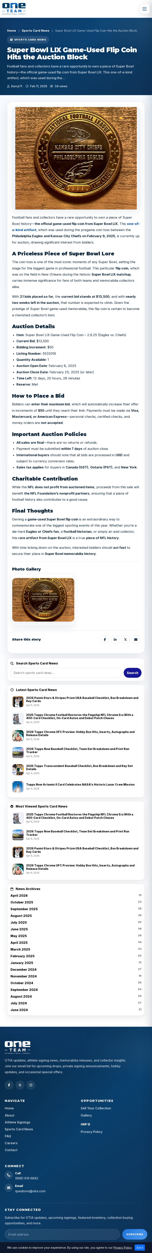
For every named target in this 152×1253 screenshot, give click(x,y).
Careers (11, 1143)
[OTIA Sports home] (17, 1047)
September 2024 (24, 990)
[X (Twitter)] (20, 1085)
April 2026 (19, 896)
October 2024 (21, 983)
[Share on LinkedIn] (115, 639)
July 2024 (18, 1003)
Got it (139, 1247)
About (9, 1115)
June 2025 (19, 929)
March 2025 (20, 949)
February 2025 (22, 956)
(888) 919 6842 (26, 1178)
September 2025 (24, 909)
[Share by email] (136, 639)
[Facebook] (9, 1085)
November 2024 (23, 976)
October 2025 (21, 902)
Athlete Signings (17, 1122)
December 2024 (23, 970)
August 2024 (21, 996)
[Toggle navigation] (144, 9)
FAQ (8, 1136)
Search (132, 673)
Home (11, 30)
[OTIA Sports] (14, 8)
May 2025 (18, 936)
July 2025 (18, 922)
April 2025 (19, 943)
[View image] (43, 600)
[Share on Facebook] (105, 639)
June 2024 (19, 1010)
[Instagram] (31, 1085)
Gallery (86, 1115)
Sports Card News (35, 30)
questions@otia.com (30, 1191)
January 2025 (21, 963)
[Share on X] (125, 639)
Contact (11, 1150)
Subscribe (134, 1234)
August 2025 (21, 916)
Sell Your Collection (96, 1108)
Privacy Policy (92, 1132)
